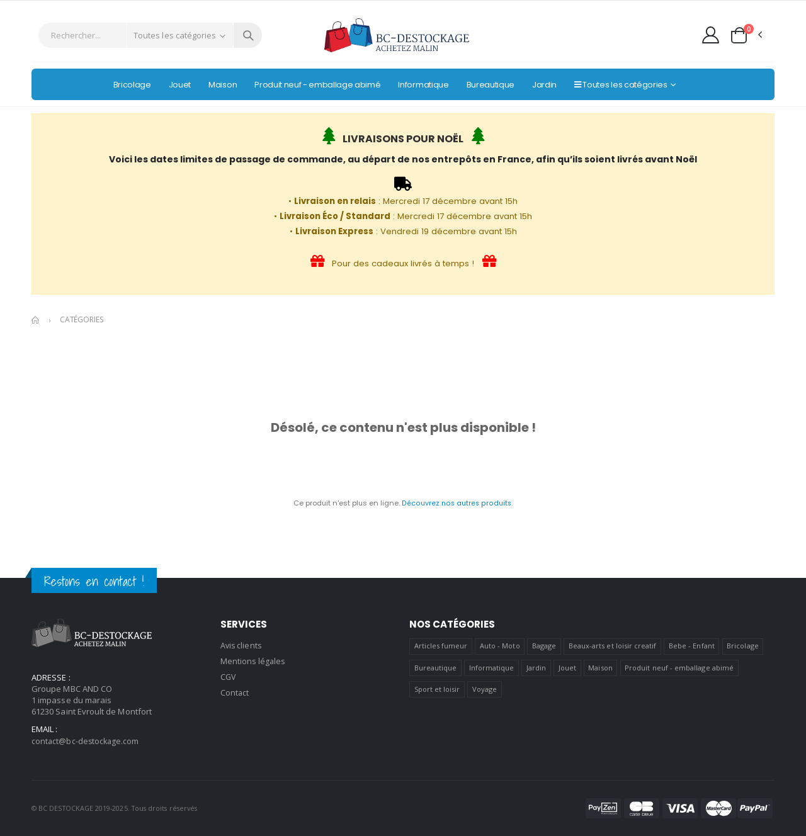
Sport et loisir (437, 689)
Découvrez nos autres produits (456, 503)
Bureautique (435, 667)
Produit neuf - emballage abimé (679, 667)
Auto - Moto (500, 645)
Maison (600, 667)
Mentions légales (253, 660)
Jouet (567, 667)
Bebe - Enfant (692, 645)
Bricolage (743, 645)
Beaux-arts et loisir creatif (613, 645)
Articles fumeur (441, 645)
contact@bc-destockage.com (86, 741)
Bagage (544, 645)
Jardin (536, 667)
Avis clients (241, 645)
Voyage (484, 689)
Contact (234, 690)
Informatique (491, 667)
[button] (745, 35)
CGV (228, 675)
